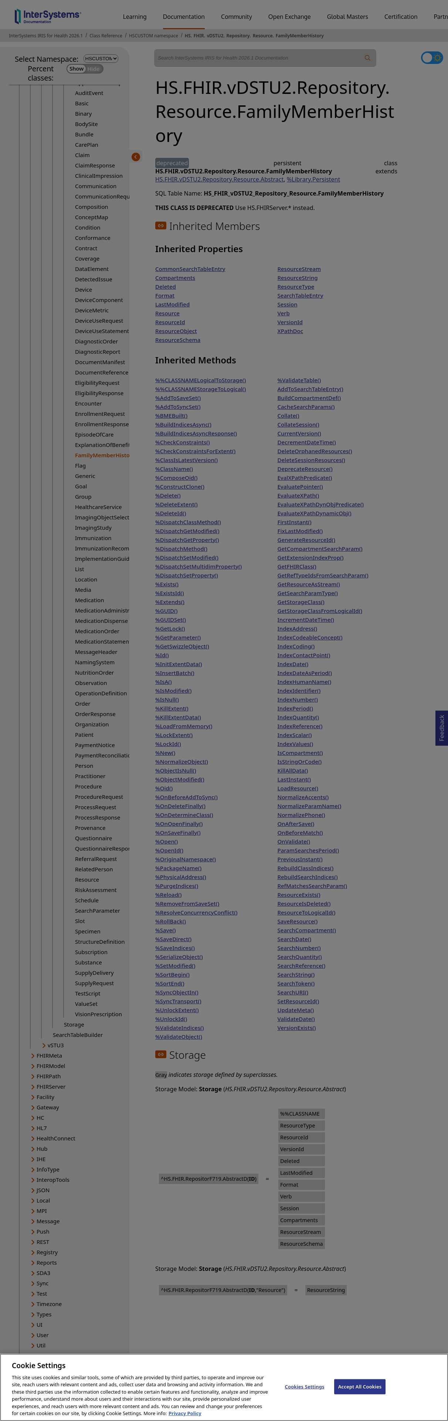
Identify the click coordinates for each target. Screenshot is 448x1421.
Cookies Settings (305, 1393)
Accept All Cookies (360, 1393)
